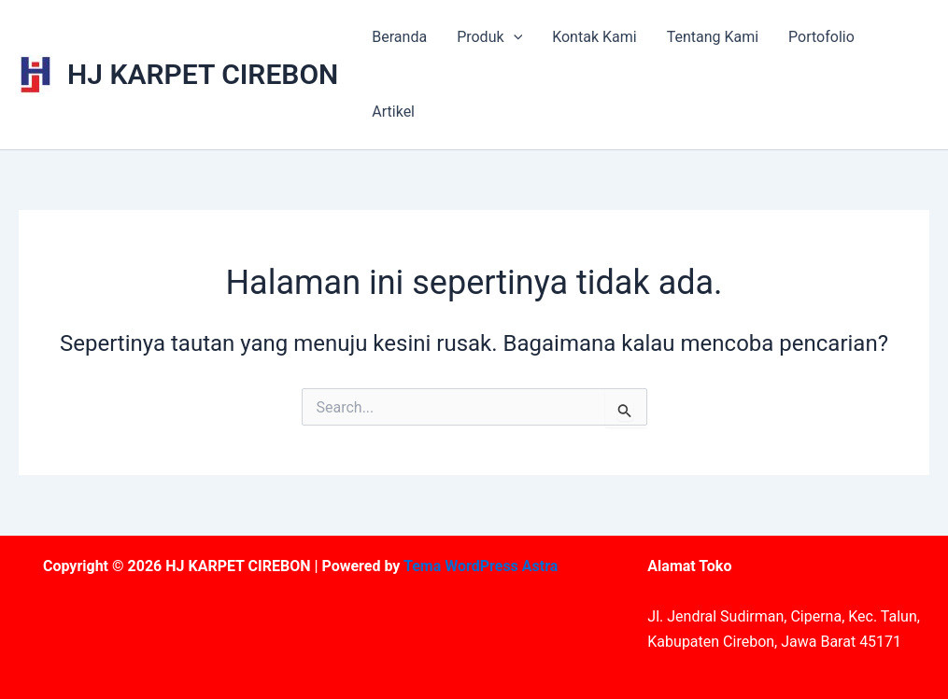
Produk (489, 37)
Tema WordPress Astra (480, 566)
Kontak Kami (594, 37)
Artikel (393, 111)
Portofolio (821, 37)
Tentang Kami (712, 37)
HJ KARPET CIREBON (202, 74)
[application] (513, 37)
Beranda (399, 37)
